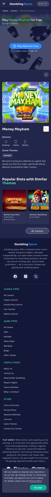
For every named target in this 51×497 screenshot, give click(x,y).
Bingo (6, 350)
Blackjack (8, 346)
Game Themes (10, 424)
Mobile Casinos (11, 314)
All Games (8, 327)
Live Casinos (9, 309)
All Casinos (9, 295)
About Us (8, 368)
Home (5, 10)
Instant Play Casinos (13, 304)
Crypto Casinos (11, 300)
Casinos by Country (13, 428)
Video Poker (9, 341)
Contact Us (9, 373)
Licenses (8, 419)
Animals (7, 155)
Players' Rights (10, 382)
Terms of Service (11, 405)
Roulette (8, 336)
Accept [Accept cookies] (38, 487)
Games (14, 10)
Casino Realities (11, 387)
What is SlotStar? (11, 392)
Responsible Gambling (14, 378)
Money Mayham (27, 10)
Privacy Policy (10, 410)
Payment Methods (12, 414)
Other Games (10, 355)
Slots (6, 332)
